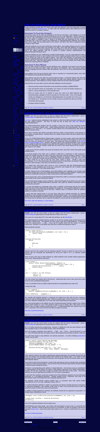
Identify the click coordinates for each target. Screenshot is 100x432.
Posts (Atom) (34, 423)
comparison (19, 77)
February (17, 160)
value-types (20, 119)
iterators (18, 95)
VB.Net (16, 121)
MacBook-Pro (18, 102)
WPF (22, 124)
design (21, 84)
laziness (17, 101)
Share (83, 107)
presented (81, 334)
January (17, 162)
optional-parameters (18, 106)
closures (21, 75)
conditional (17, 78)
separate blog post (30, 117)
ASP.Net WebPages (17, 63)
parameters (17, 109)
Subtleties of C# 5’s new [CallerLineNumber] (47, 209)
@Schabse (15, 40)
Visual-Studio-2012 (18, 121)
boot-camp (16, 66)
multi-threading (17, 104)
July (16, 147)
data (20, 80)
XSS (15, 125)
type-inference (18, 117)
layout (21, 100)
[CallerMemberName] (34, 309)
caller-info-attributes (18, 73)
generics (15, 92)
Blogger (60, 425)
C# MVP (15, 35)
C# (22, 68)
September (18, 142)
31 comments (50, 204)
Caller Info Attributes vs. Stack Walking (44, 24)
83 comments (50, 415)
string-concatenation (18, 114)
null (14, 105)
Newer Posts (28, 420)
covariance (15, 80)
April (16, 155)
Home (55, 420)
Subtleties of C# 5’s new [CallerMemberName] (48, 113)
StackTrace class (42, 29)
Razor (15, 111)
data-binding (17, 81)
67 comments (50, 107)
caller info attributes (78, 121)
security (16, 114)
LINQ (22, 101)
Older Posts (82, 420)
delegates (15, 84)
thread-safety (16, 116)
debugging (17, 82)
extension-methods (17, 89)
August (17, 145)
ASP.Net (17, 60)
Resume (15, 43)
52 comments (49, 313)
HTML (21, 92)
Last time (27, 120)
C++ (14, 72)
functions (18, 90)
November (17, 137)
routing (21, 112)
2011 (16, 133)
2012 (16, 130)
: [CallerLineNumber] (33, 411)
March (16, 157)
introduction (68, 217)
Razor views (35, 407)
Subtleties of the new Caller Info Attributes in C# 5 (50, 318)
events (19, 87)
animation (15, 58)
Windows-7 (16, 124)
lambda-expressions (18, 99)
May (16, 152)
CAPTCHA (15, 75)
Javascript (17, 97)
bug (22, 66)
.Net (16, 56)
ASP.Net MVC (17, 61)
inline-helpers (19, 93)
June (16, 150)
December (17, 135)
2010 (16, 165)
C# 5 (19, 71)
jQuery (15, 98)
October (17, 140)
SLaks (15, 38)
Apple (21, 58)
